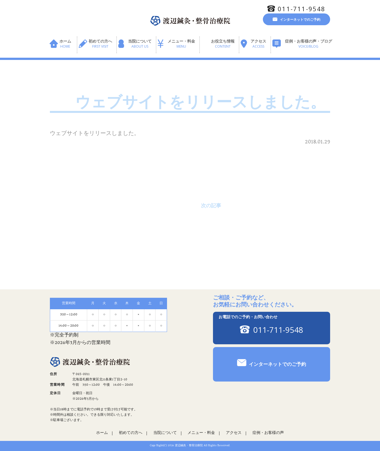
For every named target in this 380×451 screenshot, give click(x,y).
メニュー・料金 (181, 44)
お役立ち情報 (223, 44)
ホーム (65, 44)
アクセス (258, 44)
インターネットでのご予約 (300, 19)
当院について (140, 44)
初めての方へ (100, 44)
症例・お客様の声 (268, 433)
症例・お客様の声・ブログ (308, 44)
